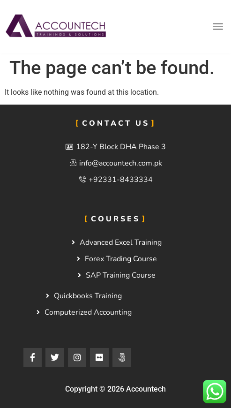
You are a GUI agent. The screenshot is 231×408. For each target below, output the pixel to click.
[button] (217, 26)
